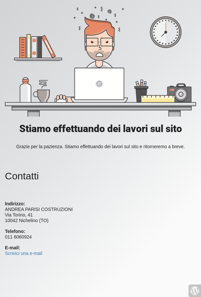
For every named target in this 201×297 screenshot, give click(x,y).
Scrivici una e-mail (23, 253)
